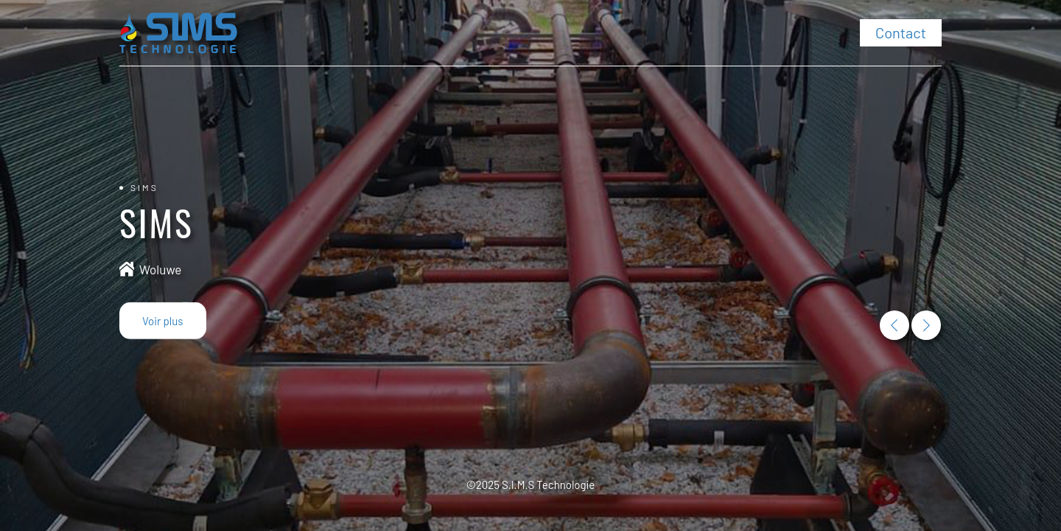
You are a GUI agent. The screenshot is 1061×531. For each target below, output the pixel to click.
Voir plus (162, 320)
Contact (900, 32)
